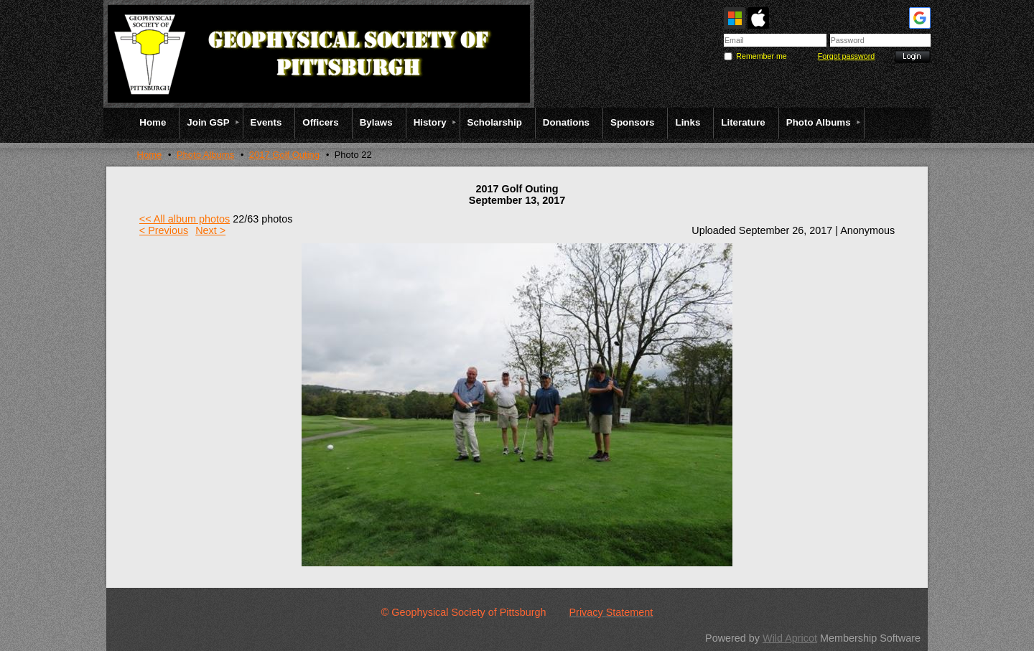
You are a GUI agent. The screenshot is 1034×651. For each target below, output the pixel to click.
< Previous (163, 230)
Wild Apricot (790, 638)
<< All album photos (184, 219)
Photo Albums (205, 154)
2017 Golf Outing (284, 154)
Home (149, 154)
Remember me (761, 56)
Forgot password (846, 56)
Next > (210, 230)
